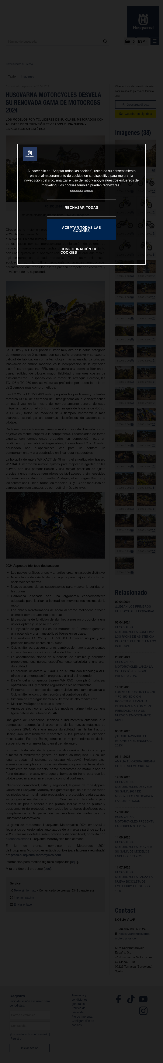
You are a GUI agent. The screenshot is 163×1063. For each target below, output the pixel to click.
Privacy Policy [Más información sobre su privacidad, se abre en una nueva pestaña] (76, 190)
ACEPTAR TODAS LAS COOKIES (81, 229)
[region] (81, 204)
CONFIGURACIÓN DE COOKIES (78, 251)
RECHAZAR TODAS (81, 207)
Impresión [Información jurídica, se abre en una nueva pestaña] (88, 190)
